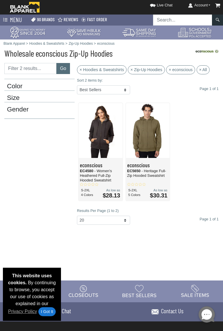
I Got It (47, 311)
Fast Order (94, 20)
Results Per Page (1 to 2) (98, 210)
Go (63, 68)
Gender (18, 109)
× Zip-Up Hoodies (146, 69)
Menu (12, 20)
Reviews (67, 20)
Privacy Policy (22, 311)
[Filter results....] (30, 68)
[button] (155, 4)
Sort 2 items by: (90, 80)
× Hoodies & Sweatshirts (102, 69)
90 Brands (43, 20)
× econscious (181, 69)
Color (15, 86)
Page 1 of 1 (209, 219)
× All (203, 69)
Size (13, 98)
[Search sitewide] (182, 20)
